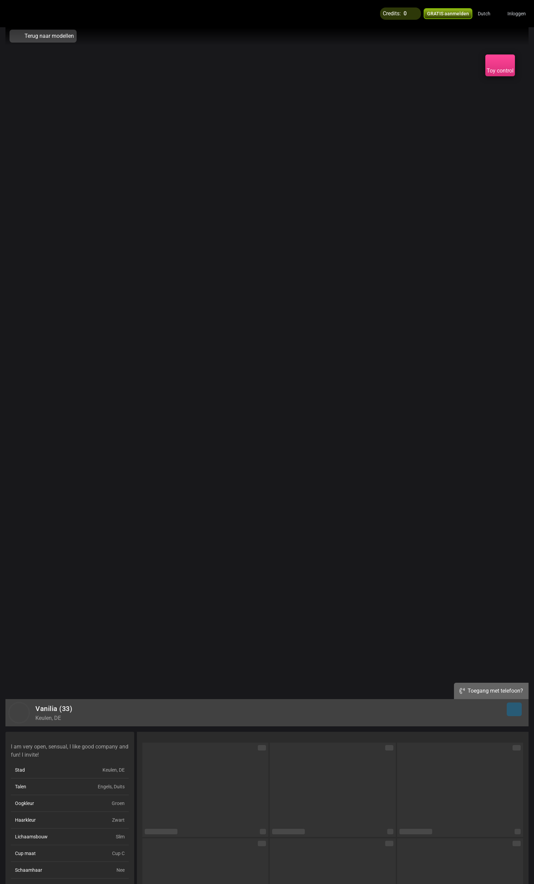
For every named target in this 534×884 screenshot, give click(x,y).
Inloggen (516, 13)
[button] (488, 14)
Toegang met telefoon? (491, 691)
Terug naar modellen (43, 36)
